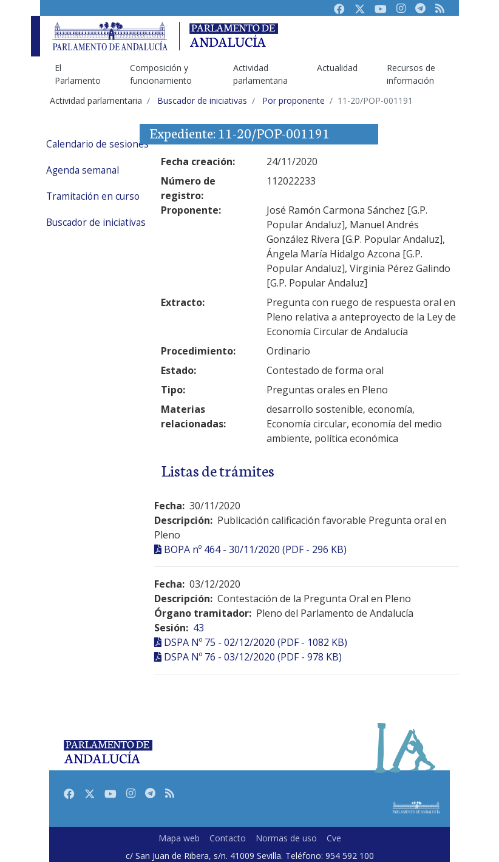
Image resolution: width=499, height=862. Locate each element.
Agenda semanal (82, 170)
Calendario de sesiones (97, 144)
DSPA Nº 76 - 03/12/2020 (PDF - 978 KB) (253, 656)
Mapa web (179, 838)
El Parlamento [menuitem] (78, 74)
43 (198, 627)
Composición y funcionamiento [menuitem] (161, 74)
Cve (334, 838)
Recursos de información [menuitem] (411, 74)
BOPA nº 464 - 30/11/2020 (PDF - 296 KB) (255, 549)
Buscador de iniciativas (96, 222)
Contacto (227, 838)
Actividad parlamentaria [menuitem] (260, 74)
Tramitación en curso (93, 196)
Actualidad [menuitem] (337, 67)
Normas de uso (286, 838)
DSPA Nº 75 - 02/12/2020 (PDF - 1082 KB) (255, 642)
